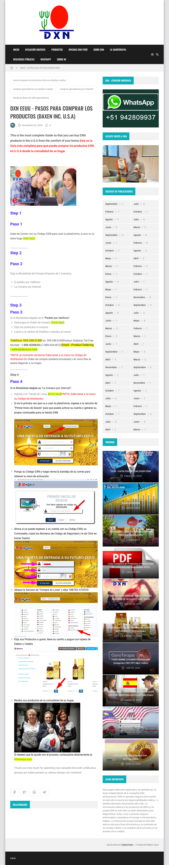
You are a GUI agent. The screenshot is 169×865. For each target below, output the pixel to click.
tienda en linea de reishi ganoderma (31, 97)
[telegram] (44, 792)
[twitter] (24, 792)
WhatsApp (45, 59)
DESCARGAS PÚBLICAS (23, 59)
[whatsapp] (34, 792)
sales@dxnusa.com (25, 349)
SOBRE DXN (98, 49)
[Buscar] (157, 54)
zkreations (127, 845)
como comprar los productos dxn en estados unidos (39, 80)
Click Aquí (55, 394)
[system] (152, 54)
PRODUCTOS (57, 49)
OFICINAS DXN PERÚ (78, 49)
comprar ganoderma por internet (76, 89)
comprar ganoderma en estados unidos (33, 89)
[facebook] (14, 792)
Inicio (16, 49)
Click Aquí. (29, 238)
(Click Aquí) (57, 322)
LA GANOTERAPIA (118, 49)
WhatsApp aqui (23, 759)
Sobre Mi (61, 59)
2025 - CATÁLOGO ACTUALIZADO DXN (40, 68)
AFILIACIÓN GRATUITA (35, 49)
